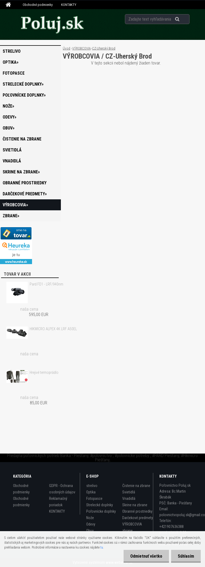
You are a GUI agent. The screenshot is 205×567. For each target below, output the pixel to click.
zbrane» (11, 215)
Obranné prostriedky (24, 182)
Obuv (90, 530)
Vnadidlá (12, 160)
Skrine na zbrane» (21, 171)
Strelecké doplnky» (23, 84)
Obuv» (8, 128)
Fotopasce (14, 73)
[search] (183, 19)
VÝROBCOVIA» (15, 204)
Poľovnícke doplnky (101, 511)
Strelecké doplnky (99, 505)
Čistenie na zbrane (22, 139)
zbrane (127, 530)
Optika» (10, 62)
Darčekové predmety (137, 518)
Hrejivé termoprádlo (44, 372)
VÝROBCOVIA (81, 48)
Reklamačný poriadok (58, 501)
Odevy (90, 524)
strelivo (12, 51)
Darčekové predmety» (25, 193)
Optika (91, 492)
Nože (90, 518)
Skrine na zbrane (134, 505)
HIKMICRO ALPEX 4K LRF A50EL (53, 329)
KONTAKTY (68, 5)
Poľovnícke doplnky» (24, 95)
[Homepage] (9, 5)
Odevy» (9, 117)
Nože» (8, 106)
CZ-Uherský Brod (103, 48)
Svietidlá (12, 150)
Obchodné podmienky (38, 5)
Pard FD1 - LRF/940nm (46, 284)
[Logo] (52, 24)
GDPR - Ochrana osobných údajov (62, 489)
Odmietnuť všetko (146, 556)
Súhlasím (186, 556)
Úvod (66, 48)
